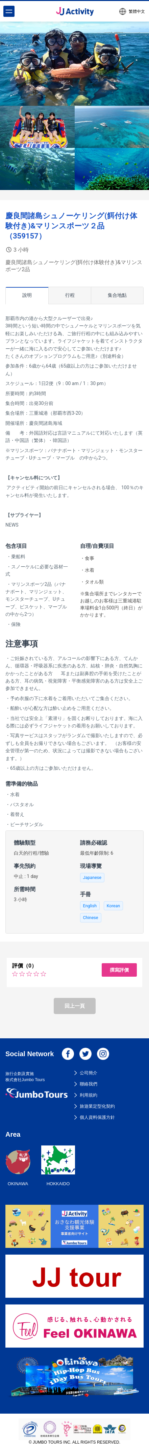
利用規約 (88, 1095)
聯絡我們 (88, 1083)
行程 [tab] (70, 295)
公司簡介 (88, 1072)
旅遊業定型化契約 (97, 1106)
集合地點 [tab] (117, 295)
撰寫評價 (119, 970)
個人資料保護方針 (97, 1117)
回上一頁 (75, 1006)
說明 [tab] (27, 295)
